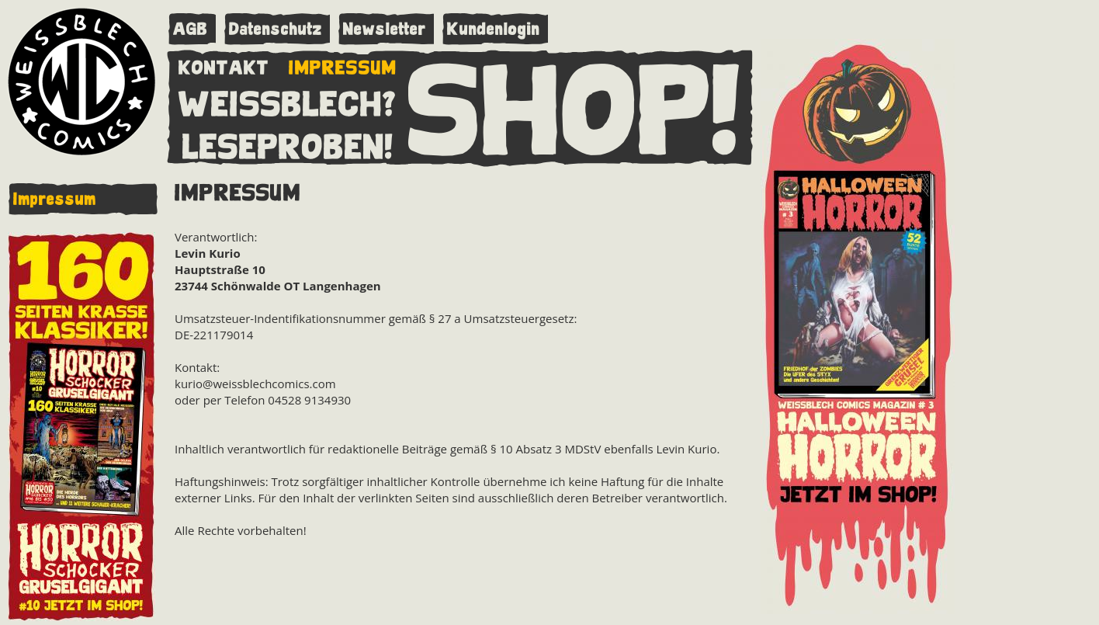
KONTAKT (224, 64)
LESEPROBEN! (287, 143)
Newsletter (384, 29)
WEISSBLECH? (288, 101)
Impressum (54, 199)
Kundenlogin (493, 29)
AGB (190, 29)
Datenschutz (275, 29)
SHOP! (574, 106)
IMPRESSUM (343, 64)
